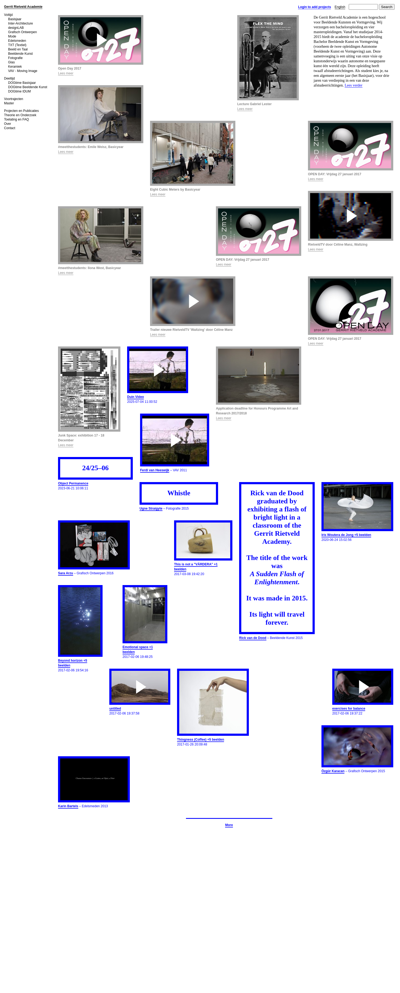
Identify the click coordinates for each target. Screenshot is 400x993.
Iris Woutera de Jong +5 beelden (346, 535)
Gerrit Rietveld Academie (23, 7)
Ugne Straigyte (151, 508)
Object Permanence (73, 483)
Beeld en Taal (18, 49)
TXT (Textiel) (17, 45)
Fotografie (15, 58)
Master (9, 103)
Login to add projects (314, 7)
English (340, 7)
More (229, 825)
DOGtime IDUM (19, 91)
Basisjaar (14, 19)
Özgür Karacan (332, 771)
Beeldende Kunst (20, 54)
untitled (115, 708)
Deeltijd (9, 78)
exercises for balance (348, 708)
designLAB (16, 28)
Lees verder (353, 85)
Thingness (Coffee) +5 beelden (200, 739)
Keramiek (15, 66)
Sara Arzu (65, 573)
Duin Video (135, 397)
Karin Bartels (68, 806)
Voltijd (8, 15)
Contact (9, 128)
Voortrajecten (13, 99)
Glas (11, 62)
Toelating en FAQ (16, 119)
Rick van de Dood (252, 638)
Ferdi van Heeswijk (154, 470)
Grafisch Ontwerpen (22, 32)
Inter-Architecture (20, 23)
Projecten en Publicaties (21, 111)
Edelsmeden (17, 41)
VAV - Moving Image (22, 71)
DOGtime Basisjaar (22, 83)
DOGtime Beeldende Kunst (27, 87)
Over (7, 124)
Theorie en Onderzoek (20, 115)
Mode (12, 36)
